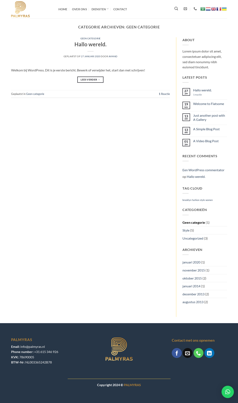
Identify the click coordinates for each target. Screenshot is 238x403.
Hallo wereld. (90, 44)
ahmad (113, 56)
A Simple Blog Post (206, 129)
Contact (120, 9)
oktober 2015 (192, 278)
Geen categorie (90, 38)
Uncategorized (192, 238)
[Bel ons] (198, 353)
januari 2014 (191, 286)
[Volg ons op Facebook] (177, 353)
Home (62, 9)
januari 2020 (191, 262)
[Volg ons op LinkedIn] (209, 353)
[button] (228, 392)
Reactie (164, 94)
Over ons (79, 9)
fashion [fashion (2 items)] (195, 200)
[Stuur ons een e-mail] (188, 353)
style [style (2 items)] (202, 200)
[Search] (175, 9)
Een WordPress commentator (203, 170)
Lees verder (90, 80)
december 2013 (193, 294)
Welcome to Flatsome (208, 104)
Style (185, 230)
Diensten (100, 9)
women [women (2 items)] (209, 200)
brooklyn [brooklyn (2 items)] (186, 200)
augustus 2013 (192, 302)
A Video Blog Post (206, 141)
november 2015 (193, 270)
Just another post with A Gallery (209, 117)
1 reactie (201, 94)
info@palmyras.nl (32, 346)
